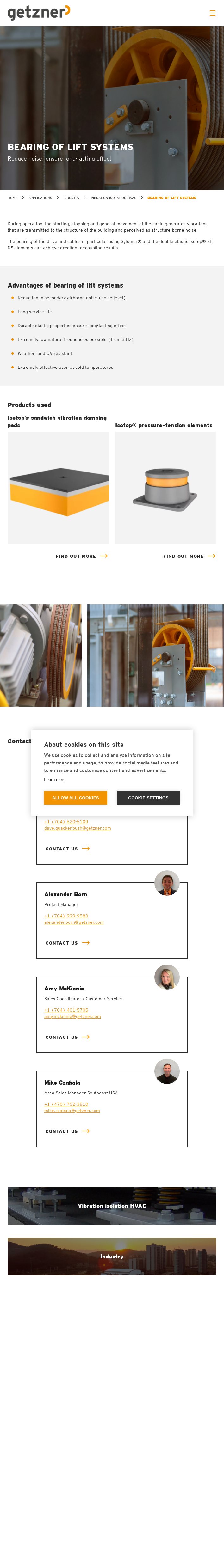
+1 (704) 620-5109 (66, 821)
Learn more (54, 779)
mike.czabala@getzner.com (72, 1110)
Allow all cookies (75, 797)
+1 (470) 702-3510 (66, 1104)
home (12, 198)
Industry (71, 198)
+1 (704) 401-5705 (66, 1010)
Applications (40, 198)
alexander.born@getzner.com (74, 922)
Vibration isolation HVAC (113, 198)
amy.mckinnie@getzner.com (72, 1016)
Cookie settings (148, 797)
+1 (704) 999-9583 (66, 915)
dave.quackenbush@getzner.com (77, 828)
